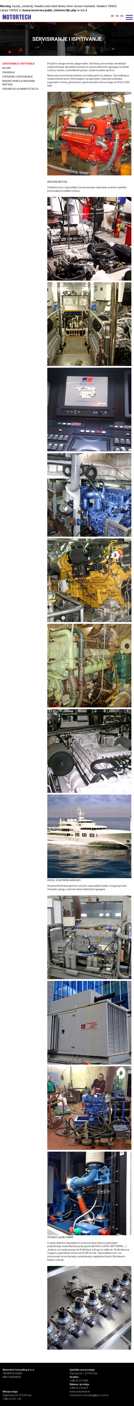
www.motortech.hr (80, 1391)
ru (122, 16)
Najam (5, 68)
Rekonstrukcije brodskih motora (18, 82)
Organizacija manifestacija (19, 88)
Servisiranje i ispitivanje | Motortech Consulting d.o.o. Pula (17, 17)
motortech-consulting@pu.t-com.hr (89, 1395)
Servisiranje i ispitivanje (18, 63)
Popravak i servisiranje (17, 76)
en (117, 16)
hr (112, 16)
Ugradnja (8, 72)
